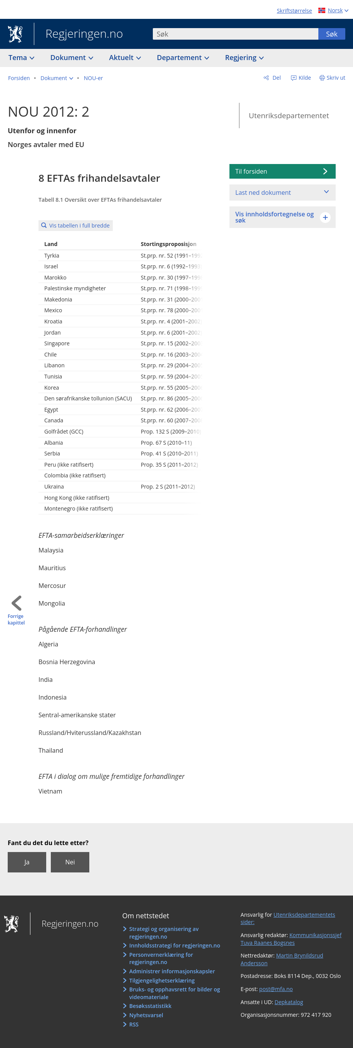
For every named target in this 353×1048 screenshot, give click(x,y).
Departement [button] (180, 57)
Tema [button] (18, 57)
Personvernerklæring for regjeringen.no (161, 958)
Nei (70, 862)
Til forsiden (251, 171)
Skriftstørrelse (294, 10)
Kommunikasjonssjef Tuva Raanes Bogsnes (291, 938)
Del (276, 77)
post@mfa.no (276, 989)
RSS (134, 1024)
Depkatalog (288, 1002)
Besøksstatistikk (150, 1005)
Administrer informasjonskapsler (172, 971)
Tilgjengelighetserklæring (162, 980)
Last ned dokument (263, 192)
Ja (26, 862)
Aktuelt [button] (122, 57)
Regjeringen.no (78, 34)
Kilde (304, 77)
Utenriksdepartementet (289, 115)
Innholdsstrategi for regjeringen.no (174, 945)
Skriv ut (336, 77)
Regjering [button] (241, 57)
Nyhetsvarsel (146, 1015)
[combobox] (235, 34)
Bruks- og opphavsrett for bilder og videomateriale (174, 993)
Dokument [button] (69, 57)
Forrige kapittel (16, 619)
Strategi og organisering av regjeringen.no (164, 932)
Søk (332, 34)
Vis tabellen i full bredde (79, 225)
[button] (56, 78)
